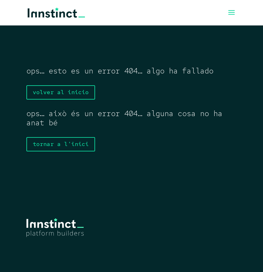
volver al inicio (61, 92)
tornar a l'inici (61, 144)
